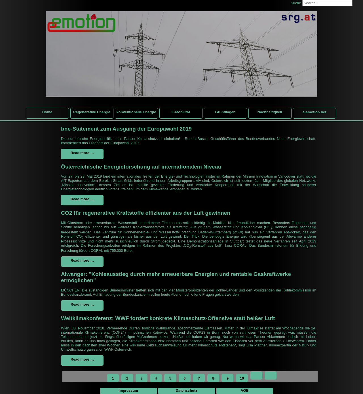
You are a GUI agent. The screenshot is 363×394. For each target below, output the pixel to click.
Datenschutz (186, 390)
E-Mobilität (181, 112)
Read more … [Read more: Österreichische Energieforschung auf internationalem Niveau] (82, 199)
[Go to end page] (271, 375)
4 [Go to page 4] (156, 378)
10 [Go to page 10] (242, 378)
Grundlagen (225, 112)
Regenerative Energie (91, 112)
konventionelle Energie (136, 112)
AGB (244, 390)
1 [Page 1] (113, 378)
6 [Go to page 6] (184, 378)
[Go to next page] (256, 375)
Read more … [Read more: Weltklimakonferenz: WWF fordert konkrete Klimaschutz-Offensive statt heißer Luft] (82, 359)
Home (47, 112)
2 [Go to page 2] (127, 378)
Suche (296, 3)
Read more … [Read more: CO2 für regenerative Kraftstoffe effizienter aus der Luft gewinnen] (82, 260)
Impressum (128, 390)
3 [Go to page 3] (142, 378)
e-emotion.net (314, 112)
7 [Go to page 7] (199, 378)
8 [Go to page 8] (213, 378)
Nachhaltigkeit (270, 112)
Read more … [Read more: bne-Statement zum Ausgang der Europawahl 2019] (82, 153)
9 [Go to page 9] (228, 378)
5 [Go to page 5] (170, 378)
